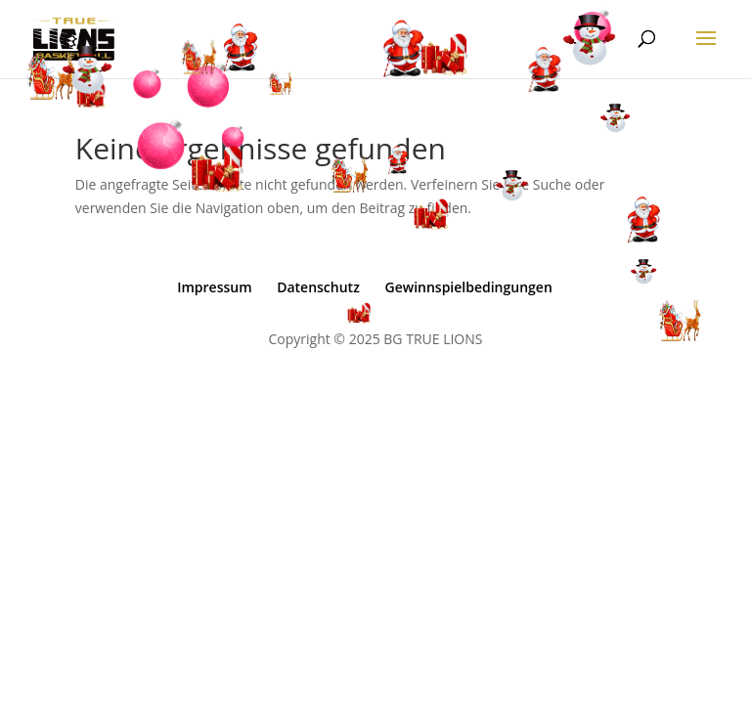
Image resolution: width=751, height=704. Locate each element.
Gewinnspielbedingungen (468, 287)
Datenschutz (318, 287)
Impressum (214, 287)
